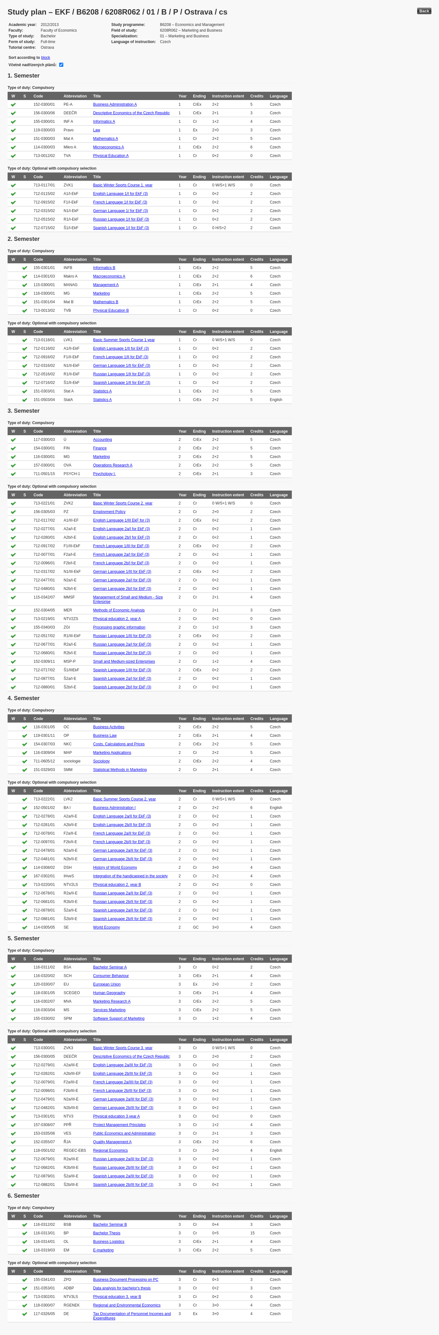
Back (424, 11)
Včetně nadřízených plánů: (33, 65)
